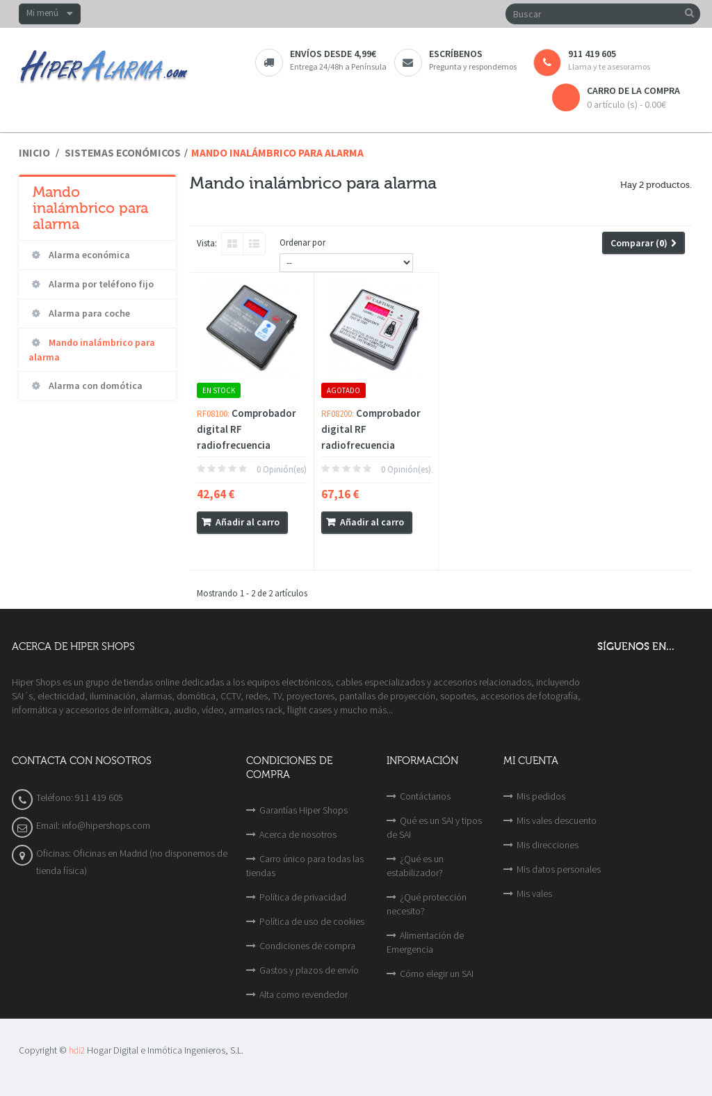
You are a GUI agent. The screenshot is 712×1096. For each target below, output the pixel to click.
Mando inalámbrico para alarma (92, 349)
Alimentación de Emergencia (425, 942)
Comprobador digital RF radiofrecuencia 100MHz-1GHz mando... (246, 445)
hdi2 (77, 1050)
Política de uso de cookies (311, 921)
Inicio (34, 152)
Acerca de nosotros (298, 834)
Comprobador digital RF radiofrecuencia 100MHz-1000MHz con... (371, 445)
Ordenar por (302, 242)
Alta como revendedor (303, 994)
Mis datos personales (559, 869)
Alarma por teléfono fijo (100, 284)
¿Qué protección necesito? (427, 904)
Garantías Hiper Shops (303, 810)
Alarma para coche (88, 313)
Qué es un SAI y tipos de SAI (434, 827)
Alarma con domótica (95, 385)
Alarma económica (88, 254)
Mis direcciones (547, 845)
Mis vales (534, 893)
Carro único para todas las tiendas (305, 865)
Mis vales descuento (557, 820)
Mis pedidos (541, 796)
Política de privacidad (302, 897)
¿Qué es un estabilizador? (415, 865)
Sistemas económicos (123, 152)
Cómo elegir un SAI (437, 973)
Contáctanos (425, 796)
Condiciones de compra (307, 945)
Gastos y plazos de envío (309, 970)
